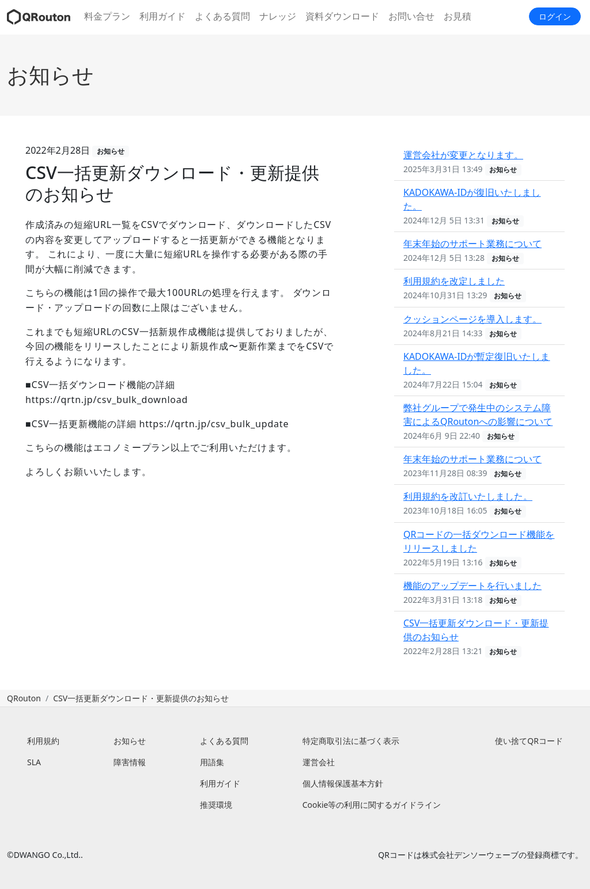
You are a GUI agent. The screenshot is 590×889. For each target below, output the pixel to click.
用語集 (212, 762)
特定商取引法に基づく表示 (350, 740)
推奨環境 (216, 804)
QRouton (24, 698)
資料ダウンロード (342, 16)
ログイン (555, 16)
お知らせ (50, 74)
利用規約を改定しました (454, 281)
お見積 (457, 16)
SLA (34, 762)
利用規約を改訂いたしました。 (467, 496)
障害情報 (130, 762)
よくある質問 (222, 16)
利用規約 (43, 740)
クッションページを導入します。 (472, 319)
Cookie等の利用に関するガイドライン (371, 804)
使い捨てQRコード (529, 740)
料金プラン (107, 16)
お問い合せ (411, 16)
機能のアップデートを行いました (472, 585)
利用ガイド (162, 16)
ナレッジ (277, 16)
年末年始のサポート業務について (472, 243)
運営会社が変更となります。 (463, 155)
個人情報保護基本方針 (342, 783)
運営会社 (318, 762)
